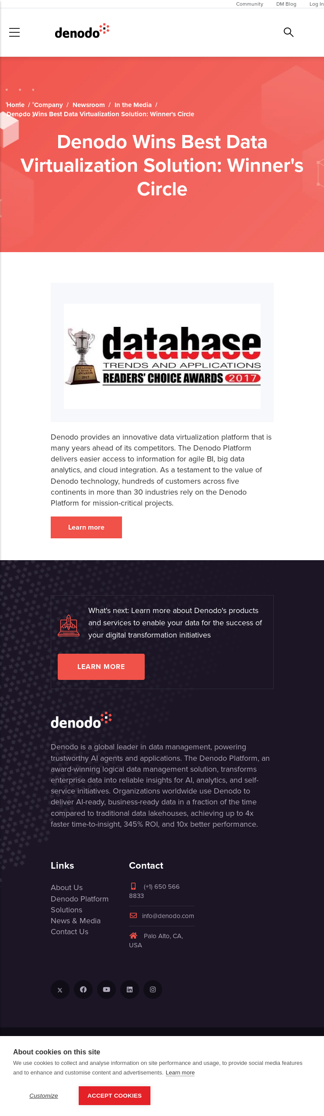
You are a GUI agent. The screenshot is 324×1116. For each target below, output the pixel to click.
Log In (317, 4)
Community (249, 4)
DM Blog (286, 4)
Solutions (66, 909)
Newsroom (89, 105)
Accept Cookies (114, 1095)
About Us (67, 887)
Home (15, 105)
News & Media (76, 920)
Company (48, 105)
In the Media (133, 105)
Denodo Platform (80, 899)
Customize (43, 1095)
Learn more (86, 527)
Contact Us (69, 931)
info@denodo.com (161, 916)
